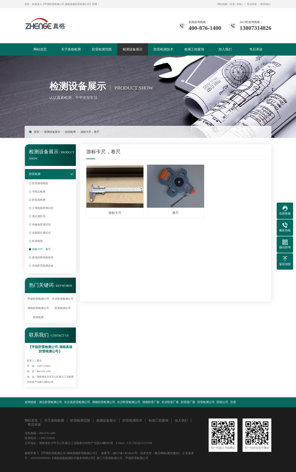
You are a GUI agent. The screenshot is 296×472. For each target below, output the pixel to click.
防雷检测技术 (163, 49)
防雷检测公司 (63, 308)
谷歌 (239, 4)
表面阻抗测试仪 (41, 232)
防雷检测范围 (102, 49)
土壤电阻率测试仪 (42, 208)
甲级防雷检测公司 (38, 298)
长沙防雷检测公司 (62, 298)
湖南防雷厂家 (151, 402)
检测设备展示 (132, 49)
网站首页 (40, 49)
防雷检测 (70, 131)
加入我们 (225, 49)
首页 (36, 131)
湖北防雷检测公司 (50, 402)
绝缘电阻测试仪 (41, 224)
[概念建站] (172, 453)
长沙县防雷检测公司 (77, 402)
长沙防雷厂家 (170, 402)
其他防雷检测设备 (42, 265)
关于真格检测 (71, 49)
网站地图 (222, 4)
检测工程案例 (194, 49)
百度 (232, 4)
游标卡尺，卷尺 (90, 131)
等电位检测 (38, 191)
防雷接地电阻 (40, 183)
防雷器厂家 (188, 402)
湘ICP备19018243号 (125, 453)
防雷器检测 (38, 199)
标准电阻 (37, 240)
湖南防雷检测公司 (38, 308)
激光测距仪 (38, 216)
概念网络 (160, 453)
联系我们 (265, 4)
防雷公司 (222, 402)
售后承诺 (252, 4)
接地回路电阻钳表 (42, 257)
